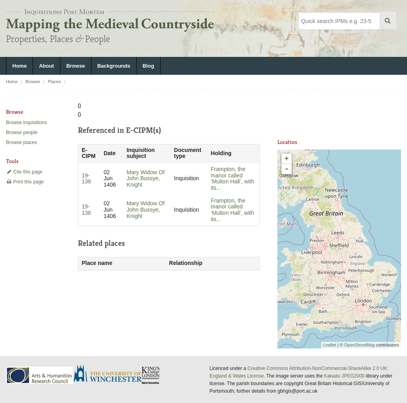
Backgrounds (113, 66)
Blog (148, 66)
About (46, 66)
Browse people (21, 132)
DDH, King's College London (151, 375)
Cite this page (24, 172)
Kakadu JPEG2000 (344, 376)
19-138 (86, 178)
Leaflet (329, 345)
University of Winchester (111, 374)
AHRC (40, 375)
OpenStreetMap (359, 345)
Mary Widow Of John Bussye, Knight (145, 178)
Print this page (25, 182)
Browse (75, 66)
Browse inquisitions (26, 122)
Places (54, 81)
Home (19, 66)
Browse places (21, 142)
